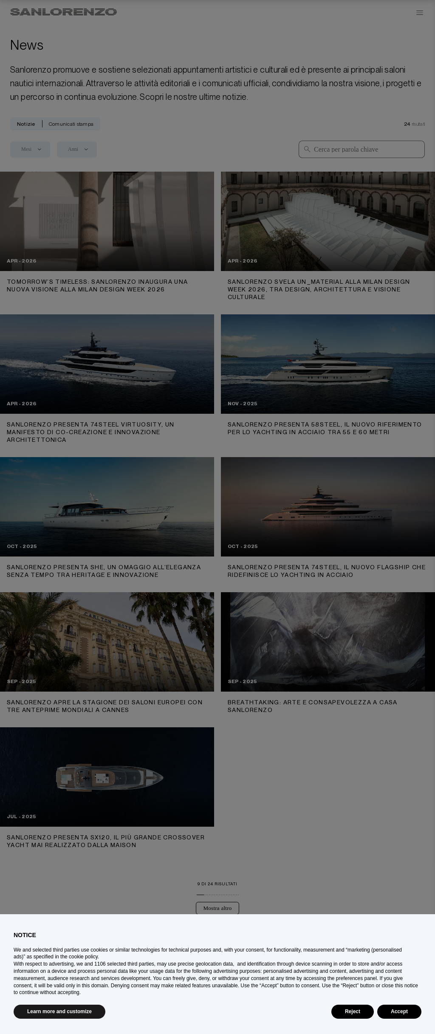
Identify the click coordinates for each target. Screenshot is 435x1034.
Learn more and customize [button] (59, 1011)
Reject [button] (352, 1011)
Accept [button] (399, 1011)
